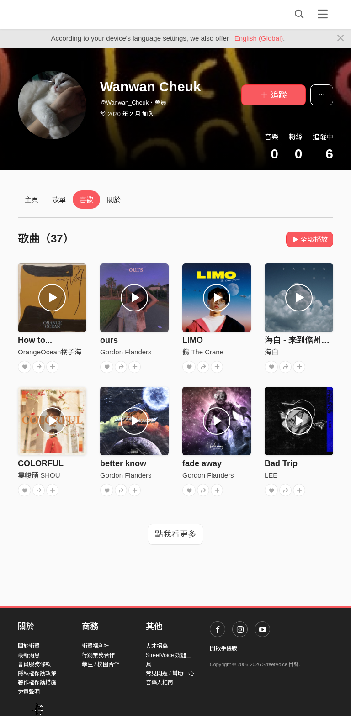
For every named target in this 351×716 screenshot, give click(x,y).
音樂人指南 (159, 682)
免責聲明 (29, 692)
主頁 (31, 200)
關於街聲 (29, 646)
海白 (271, 352)
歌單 (59, 200)
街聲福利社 (95, 646)
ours (109, 340)
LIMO (192, 340)
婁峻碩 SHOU (39, 475)
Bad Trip (281, 463)
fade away (202, 463)
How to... (35, 340)
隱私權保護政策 (37, 673)
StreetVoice (55, 14)
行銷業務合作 (98, 655)
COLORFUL (41, 463)
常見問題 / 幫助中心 (170, 673)
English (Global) (258, 38)
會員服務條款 (34, 664)
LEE (271, 475)
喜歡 (86, 200)
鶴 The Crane (202, 352)
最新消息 (29, 655)
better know (123, 463)
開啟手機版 (223, 648)
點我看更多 (175, 534)
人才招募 (157, 646)
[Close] (340, 38)
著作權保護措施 (37, 682)
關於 (114, 200)
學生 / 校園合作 (100, 664)
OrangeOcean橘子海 (49, 352)
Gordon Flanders (126, 352)
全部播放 (310, 239)
